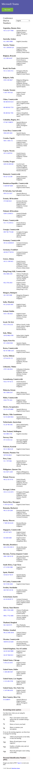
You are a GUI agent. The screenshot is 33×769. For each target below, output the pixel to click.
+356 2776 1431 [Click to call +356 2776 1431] (7, 400)
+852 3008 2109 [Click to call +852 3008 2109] (7, 274)
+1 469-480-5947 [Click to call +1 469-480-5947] (8, 672)
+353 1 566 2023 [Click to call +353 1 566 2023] (8, 313)
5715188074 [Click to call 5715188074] (6, 699)
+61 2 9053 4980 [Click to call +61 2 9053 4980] (8, 41)
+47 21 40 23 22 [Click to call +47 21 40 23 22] (7, 440)
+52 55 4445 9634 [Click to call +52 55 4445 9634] (8, 417)
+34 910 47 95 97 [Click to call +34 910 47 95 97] (8, 575)
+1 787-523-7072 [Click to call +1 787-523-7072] (8, 504)
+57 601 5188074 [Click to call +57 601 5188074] (8, 122)
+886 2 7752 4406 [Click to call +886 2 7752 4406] (8, 615)
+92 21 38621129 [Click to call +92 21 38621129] (8, 449)
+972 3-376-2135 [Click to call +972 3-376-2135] (8, 324)
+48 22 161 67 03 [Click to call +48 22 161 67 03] (8, 479)
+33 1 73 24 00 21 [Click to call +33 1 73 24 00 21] (8, 223)
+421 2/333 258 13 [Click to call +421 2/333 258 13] (8, 547)
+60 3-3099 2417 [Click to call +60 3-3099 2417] (8, 392)
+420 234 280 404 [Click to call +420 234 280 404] (8, 164)
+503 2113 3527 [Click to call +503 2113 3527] (7, 193)
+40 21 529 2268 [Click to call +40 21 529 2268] (8, 510)
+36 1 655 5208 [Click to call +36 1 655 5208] (7, 295)
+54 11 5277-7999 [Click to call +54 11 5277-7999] (8, 30)
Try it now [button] (7, 9)
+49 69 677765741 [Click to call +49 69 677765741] (8, 252)
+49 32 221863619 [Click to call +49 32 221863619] (8, 243)
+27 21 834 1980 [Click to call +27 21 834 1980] (8, 567)
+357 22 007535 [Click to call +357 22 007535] (7, 153)
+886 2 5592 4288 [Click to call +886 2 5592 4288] (8, 610)
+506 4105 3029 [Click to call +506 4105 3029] (7, 133)
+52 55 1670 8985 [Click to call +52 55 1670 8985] (8, 409)
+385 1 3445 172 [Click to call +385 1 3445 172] (8, 140)
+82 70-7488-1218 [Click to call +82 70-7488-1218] (8, 350)
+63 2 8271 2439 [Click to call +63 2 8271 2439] (8, 472)
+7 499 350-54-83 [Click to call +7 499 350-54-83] (8, 523)
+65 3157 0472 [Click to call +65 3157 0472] (7, 532)
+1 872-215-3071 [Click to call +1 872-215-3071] (8, 662)
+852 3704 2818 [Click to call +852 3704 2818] (7, 282)
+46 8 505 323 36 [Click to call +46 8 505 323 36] (8, 590)
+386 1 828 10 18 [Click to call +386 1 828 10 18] (8, 556)
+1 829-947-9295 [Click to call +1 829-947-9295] (8, 186)
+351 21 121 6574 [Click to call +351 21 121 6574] (8, 492)
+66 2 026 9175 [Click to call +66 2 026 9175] (7, 625)
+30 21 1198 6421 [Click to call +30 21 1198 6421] (8, 261)
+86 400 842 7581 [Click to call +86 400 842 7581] (8, 113)
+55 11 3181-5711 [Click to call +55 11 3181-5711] (8, 71)
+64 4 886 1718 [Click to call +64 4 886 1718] (7, 434)
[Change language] (23, 20)
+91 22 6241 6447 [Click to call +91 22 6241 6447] (8, 304)
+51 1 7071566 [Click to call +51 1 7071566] (7, 461)
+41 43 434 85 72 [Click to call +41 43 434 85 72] (8, 599)
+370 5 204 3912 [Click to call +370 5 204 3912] (8, 369)
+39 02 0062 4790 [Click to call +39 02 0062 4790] (8, 335)
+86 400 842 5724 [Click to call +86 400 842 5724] (8, 107)
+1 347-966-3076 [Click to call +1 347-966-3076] (8, 690)
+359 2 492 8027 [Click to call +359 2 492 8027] (8, 80)
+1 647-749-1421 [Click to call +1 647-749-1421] (8, 92)
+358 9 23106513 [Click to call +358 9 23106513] (8, 213)
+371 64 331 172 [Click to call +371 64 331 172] (8, 358)
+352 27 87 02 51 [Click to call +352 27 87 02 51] (8, 381)
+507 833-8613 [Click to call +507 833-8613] (7, 455)
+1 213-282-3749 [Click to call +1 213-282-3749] (8, 681)
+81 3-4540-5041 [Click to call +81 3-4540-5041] (8, 343)
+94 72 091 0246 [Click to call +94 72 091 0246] (8, 584)
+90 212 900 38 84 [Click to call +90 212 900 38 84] (8, 632)
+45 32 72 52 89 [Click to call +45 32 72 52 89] (7, 176)
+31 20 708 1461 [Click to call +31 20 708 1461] (8, 424)
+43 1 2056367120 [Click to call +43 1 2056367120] (8, 47)
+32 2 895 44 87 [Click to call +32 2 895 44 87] (7, 58)
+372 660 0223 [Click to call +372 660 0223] (7, 201)
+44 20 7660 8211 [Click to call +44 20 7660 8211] (8, 655)
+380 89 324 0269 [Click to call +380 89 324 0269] (8, 642)
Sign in (19, 763)
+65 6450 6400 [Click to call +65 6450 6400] (7, 538)
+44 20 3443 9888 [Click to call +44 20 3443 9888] (8, 651)
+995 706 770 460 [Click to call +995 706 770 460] (8, 232)
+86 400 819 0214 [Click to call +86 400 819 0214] (8, 102)
